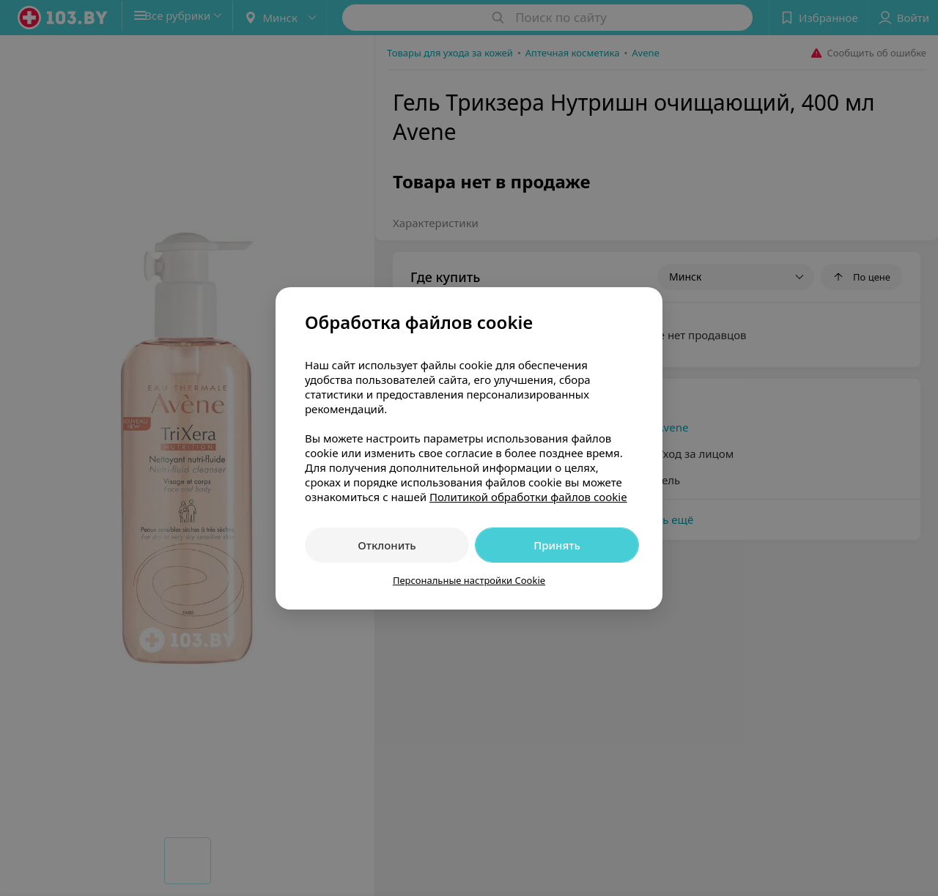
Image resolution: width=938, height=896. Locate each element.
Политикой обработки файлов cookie (528, 496)
